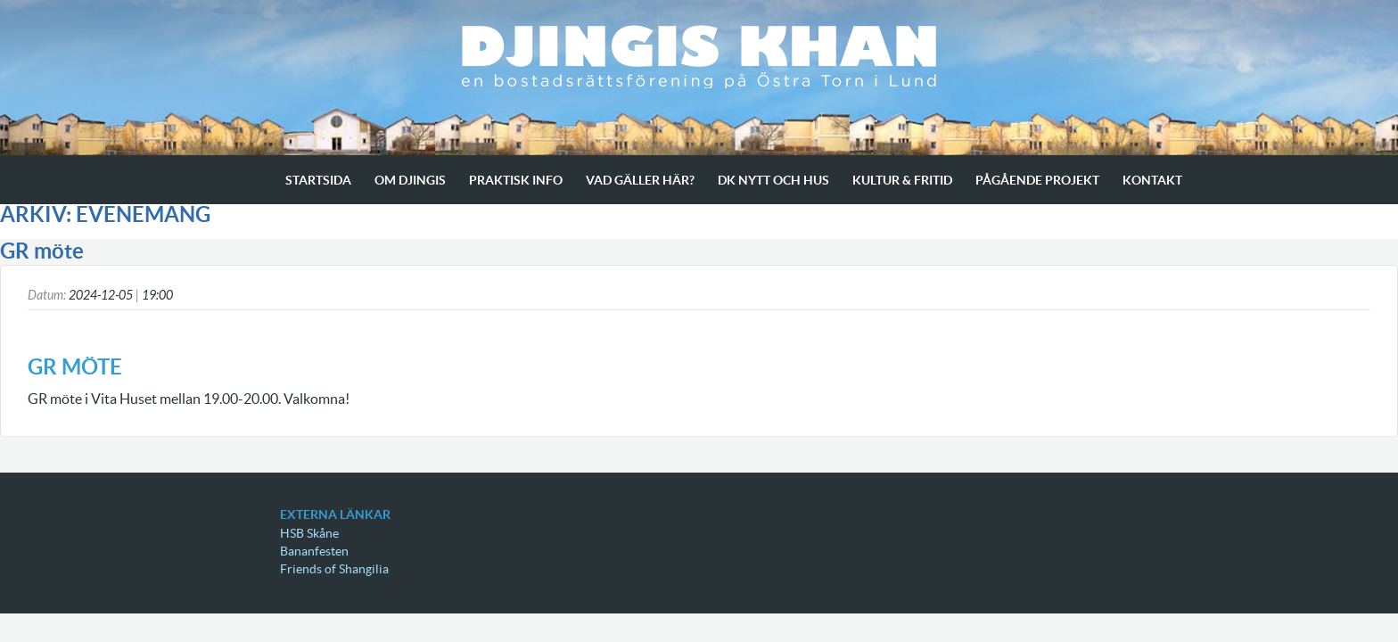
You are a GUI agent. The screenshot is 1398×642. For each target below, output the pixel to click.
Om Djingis (410, 180)
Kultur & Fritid (902, 180)
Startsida (318, 180)
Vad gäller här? (640, 180)
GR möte (42, 251)
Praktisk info (516, 180)
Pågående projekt (1037, 180)
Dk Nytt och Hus (773, 180)
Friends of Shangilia (334, 569)
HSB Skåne (309, 533)
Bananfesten (314, 551)
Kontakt (1152, 180)
